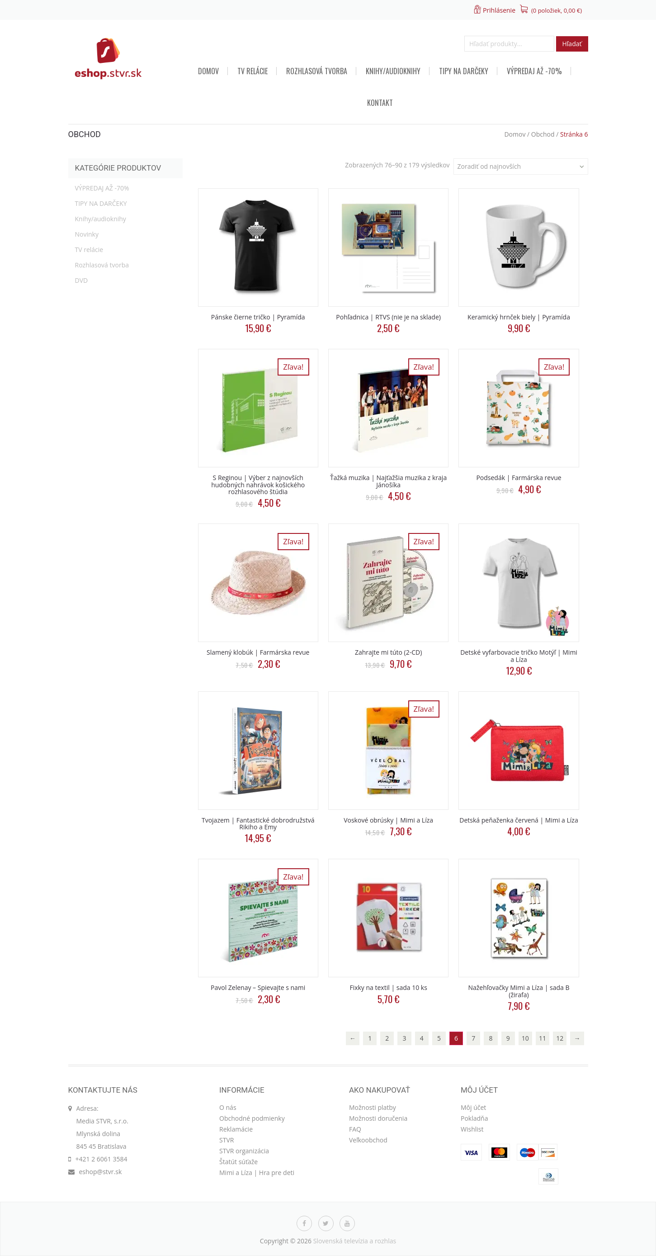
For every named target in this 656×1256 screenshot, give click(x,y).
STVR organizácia (244, 1151)
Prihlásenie (499, 10)
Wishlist (472, 1129)
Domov (208, 71)
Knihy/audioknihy (393, 71)
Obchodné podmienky (252, 1118)
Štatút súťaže (238, 1161)
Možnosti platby (372, 1107)
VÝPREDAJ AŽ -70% (534, 71)
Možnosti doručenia (378, 1118)
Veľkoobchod (368, 1140)
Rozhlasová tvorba (316, 71)
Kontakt (380, 102)
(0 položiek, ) (556, 10)
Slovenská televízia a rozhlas (354, 1241)
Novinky (87, 234)
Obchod (543, 134)
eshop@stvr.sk (100, 1171)
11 (542, 1038)
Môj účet (473, 1107)
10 (525, 1038)
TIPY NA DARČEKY (463, 71)
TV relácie (252, 71)
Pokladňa (474, 1118)
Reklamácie (236, 1129)
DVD (81, 280)
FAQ (355, 1129)
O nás (227, 1107)
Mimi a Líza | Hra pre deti (256, 1172)
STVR (226, 1140)
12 (559, 1038)
